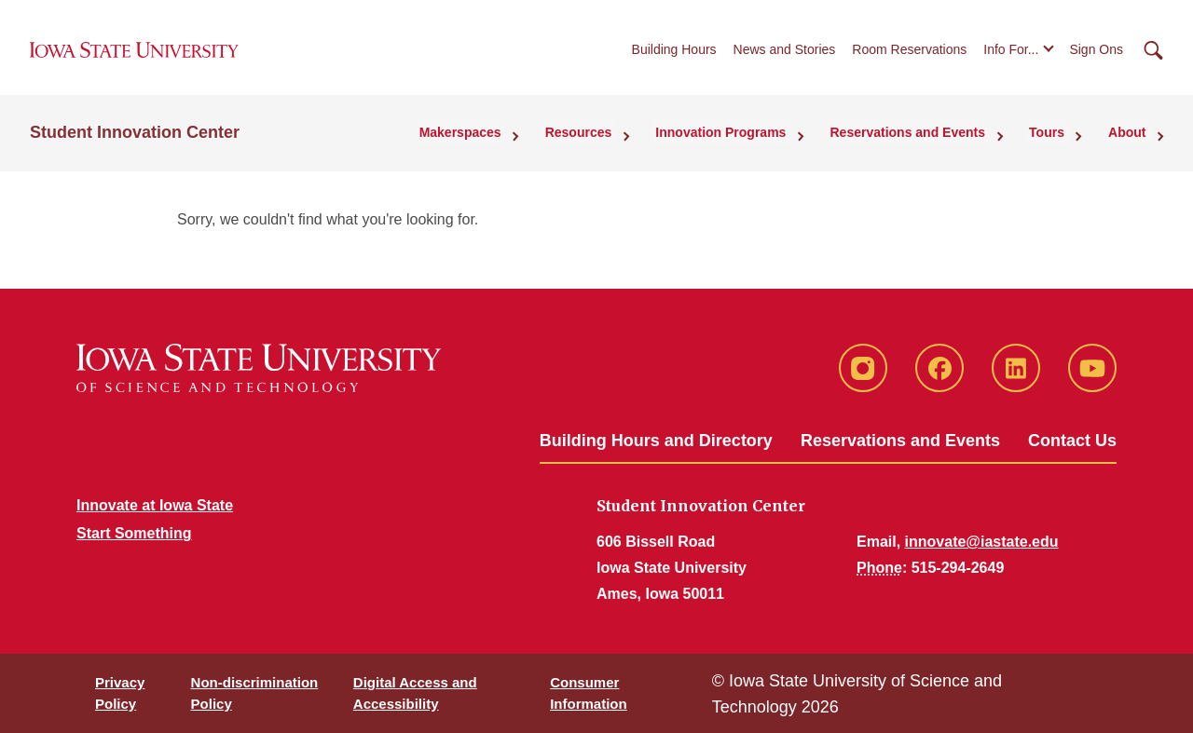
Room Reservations (909, 55)
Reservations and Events (900, 440)
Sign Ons (1096, 55)
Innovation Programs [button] (744, 140)
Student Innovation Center (135, 140)
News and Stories (785, 55)
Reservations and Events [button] (925, 140)
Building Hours (674, 55)
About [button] (1131, 140)
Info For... (1010, 55)
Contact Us (1072, 440)
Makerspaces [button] (498, 140)
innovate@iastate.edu (982, 542)
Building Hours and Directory (656, 440)
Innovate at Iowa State (154, 505)
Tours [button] (1058, 140)
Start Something (134, 533)
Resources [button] (609, 140)
